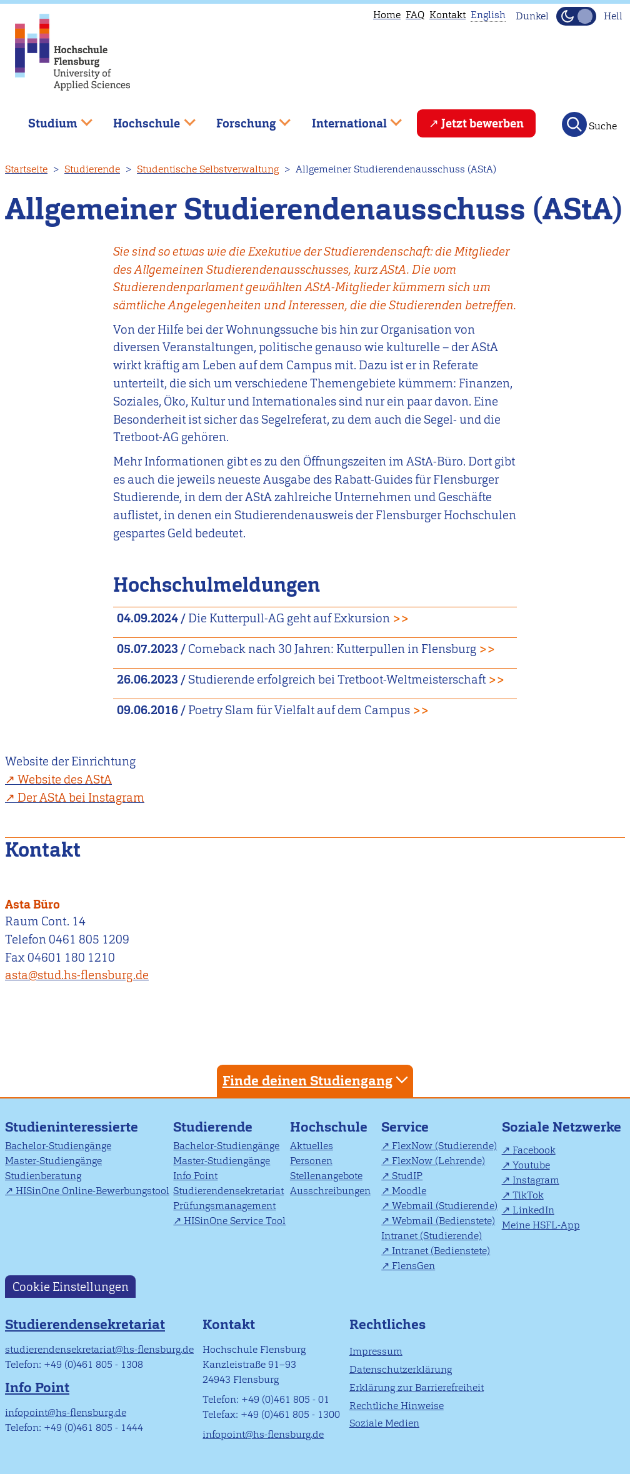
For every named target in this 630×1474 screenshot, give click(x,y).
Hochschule (329, 1127)
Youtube (531, 1165)
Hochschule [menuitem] (146, 118)
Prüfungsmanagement (224, 1205)
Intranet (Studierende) (431, 1235)
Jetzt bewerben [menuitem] (482, 123)
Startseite (26, 169)
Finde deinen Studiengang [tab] (316, 1080)
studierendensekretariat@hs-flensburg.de (99, 1349)
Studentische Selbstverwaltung (208, 169)
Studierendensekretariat (228, 1190)
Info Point (195, 1175)
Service (405, 1127)
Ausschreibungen (330, 1190)
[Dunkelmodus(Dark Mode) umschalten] (576, 16)
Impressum (375, 1351)
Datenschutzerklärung (400, 1369)
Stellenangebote (326, 1175)
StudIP (407, 1175)
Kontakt (447, 14)
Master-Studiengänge (53, 1160)
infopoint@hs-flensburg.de (65, 1412)
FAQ (415, 14)
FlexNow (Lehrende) (438, 1160)
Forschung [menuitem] (244, 118)
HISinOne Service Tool (235, 1220)
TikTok (528, 1195)
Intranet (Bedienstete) (441, 1250)
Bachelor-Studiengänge (58, 1145)
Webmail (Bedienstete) (443, 1220)
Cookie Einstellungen (70, 1287)
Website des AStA (65, 779)
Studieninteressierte (71, 1127)
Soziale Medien (384, 1423)
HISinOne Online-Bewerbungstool (92, 1190)
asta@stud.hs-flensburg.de (77, 975)
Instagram (535, 1180)
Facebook (534, 1150)
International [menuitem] (348, 118)
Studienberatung (43, 1175)
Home (387, 14)
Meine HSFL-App (541, 1225)
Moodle (409, 1190)
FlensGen (413, 1265)
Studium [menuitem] (51, 118)
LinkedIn (533, 1210)
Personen (311, 1160)
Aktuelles (311, 1145)
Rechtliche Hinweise (396, 1405)
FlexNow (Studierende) (444, 1145)
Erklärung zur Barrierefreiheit (416, 1387)
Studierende (92, 169)
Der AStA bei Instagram (81, 797)
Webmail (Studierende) (445, 1205)
